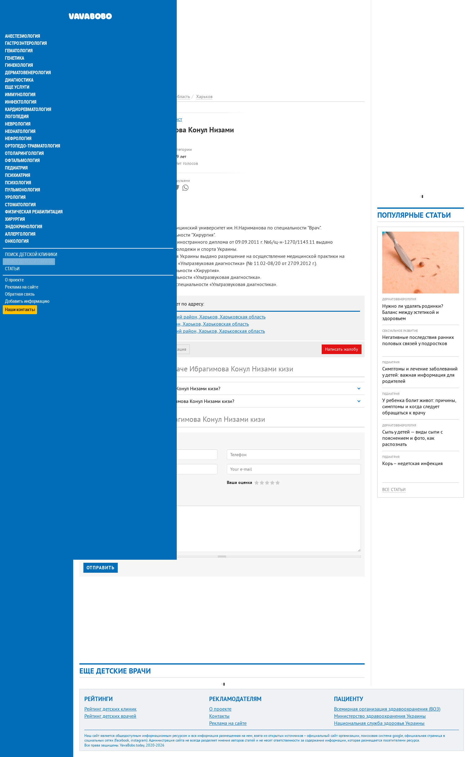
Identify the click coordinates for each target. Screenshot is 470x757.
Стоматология (19, 192)
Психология (17, 170)
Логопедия (16, 103)
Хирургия (14, 207)
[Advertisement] (222, 43)
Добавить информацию (27, 290)
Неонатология (19, 118)
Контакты (219, 716)
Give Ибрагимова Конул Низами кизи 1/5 (257, 482)
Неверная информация (164, 349)
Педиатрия (16, 155)
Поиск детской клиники (31, 243)
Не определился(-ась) (145, 487)
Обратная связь (20, 283)
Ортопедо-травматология (31, 133)
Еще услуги (16, 74)
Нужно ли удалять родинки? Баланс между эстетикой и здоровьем (412, 312)
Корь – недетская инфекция (412, 463)
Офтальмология (21, 148)
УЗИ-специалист (164, 119)
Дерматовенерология (27, 59)
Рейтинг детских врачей (110, 716)
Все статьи (394, 489)
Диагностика (18, 66)
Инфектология (19, 89)
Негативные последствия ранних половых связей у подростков (418, 340)
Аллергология (19, 222)
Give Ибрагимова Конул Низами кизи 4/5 (272, 482)
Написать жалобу (341, 349)
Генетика (14, 44)
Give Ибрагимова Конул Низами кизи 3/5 (267, 482)
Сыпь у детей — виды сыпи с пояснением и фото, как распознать (412, 438)
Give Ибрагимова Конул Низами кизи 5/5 (278, 482)
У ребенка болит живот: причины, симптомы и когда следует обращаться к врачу (419, 406)
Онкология (16, 230)
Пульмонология (21, 178)
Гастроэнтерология (24, 29)
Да (94, 487)
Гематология (18, 37)
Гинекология (18, 51)
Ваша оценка (239, 482)
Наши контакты (20, 297)
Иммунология (19, 81)
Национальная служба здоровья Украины (379, 723)
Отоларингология (23, 141)
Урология (14, 185)
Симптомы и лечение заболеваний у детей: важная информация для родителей (420, 375)
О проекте (14, 269)
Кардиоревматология (27, 96)
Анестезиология (21, 22)
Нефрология (17, 126)
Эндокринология (22, 215)
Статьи (12, 257)
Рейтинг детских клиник (110, 709)
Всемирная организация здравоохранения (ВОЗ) (387, 709)
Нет (111, 487)
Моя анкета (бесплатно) (109, 349)
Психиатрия (17, 163)
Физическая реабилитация (32, 200)
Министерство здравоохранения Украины (380, 716)
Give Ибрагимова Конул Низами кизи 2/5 (262, 482)
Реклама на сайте (21, 276)
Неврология (17, 111)
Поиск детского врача (29, 250)
